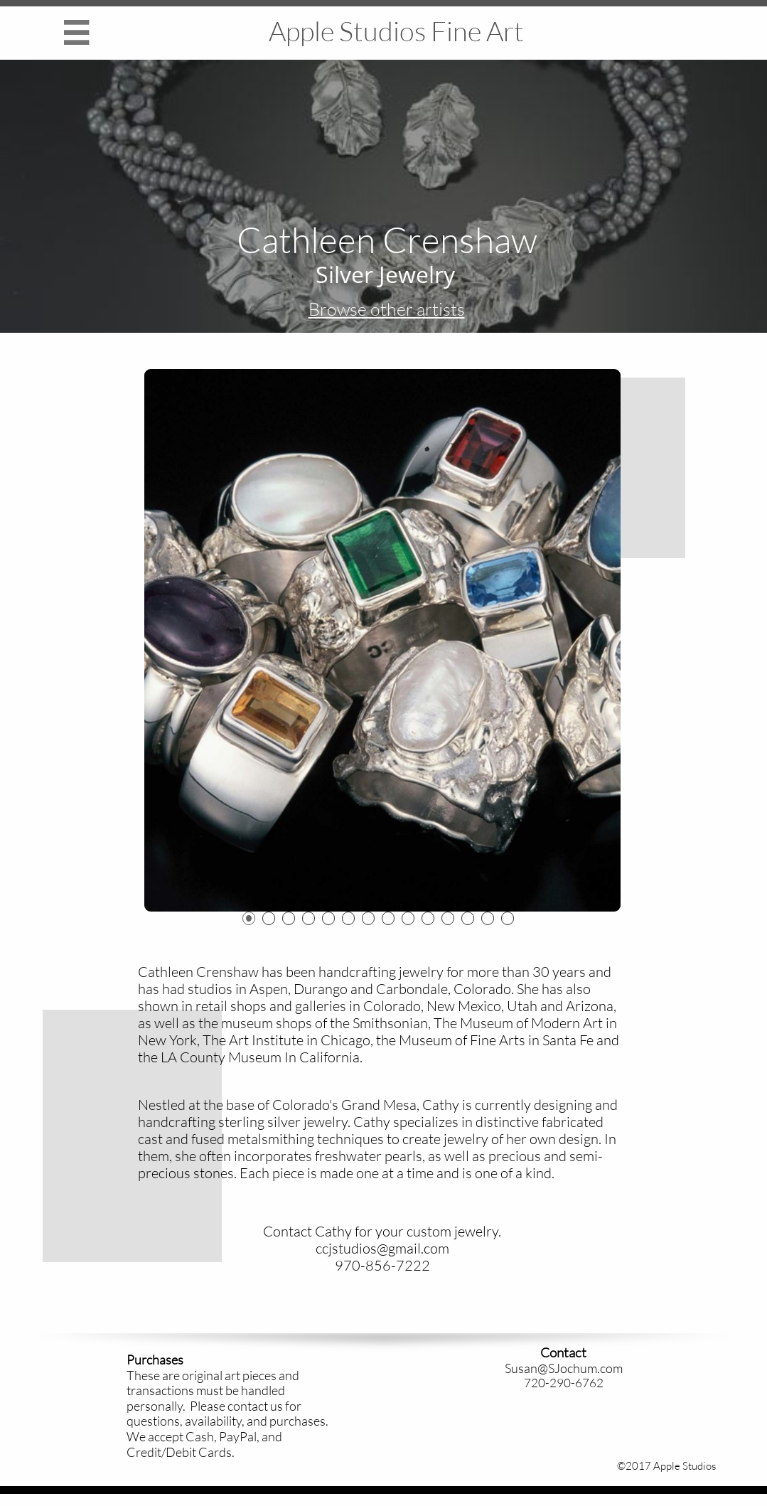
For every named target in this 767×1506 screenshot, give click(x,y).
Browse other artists (387, 309)
